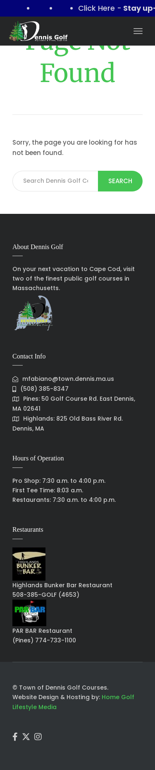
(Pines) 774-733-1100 (44, 640)
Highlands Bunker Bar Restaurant (62, 585)
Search (120, 181)
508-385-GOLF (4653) (45, 595)
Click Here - (102, 8)
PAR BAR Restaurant (42, 631)
